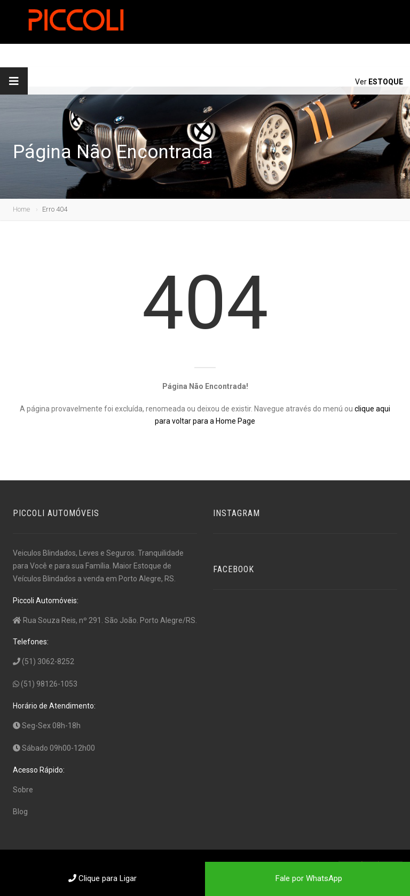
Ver (379, 81)
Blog (20, 811)
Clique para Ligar (102, 878)
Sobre (23, 789)
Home (21, 209)
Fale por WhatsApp (307, 878)
